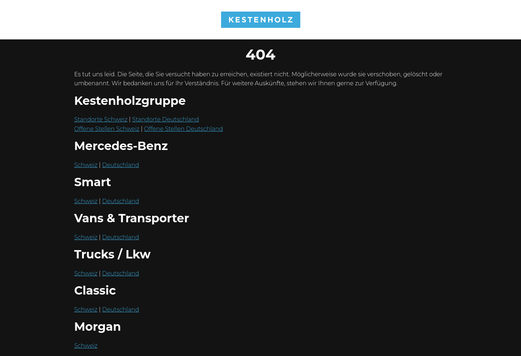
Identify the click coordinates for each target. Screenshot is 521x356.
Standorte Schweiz (100, 119)
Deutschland (120, 165)
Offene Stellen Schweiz (106, 128)
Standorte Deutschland (165, 119)
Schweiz (85, 165)
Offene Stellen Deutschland (183, 128)
